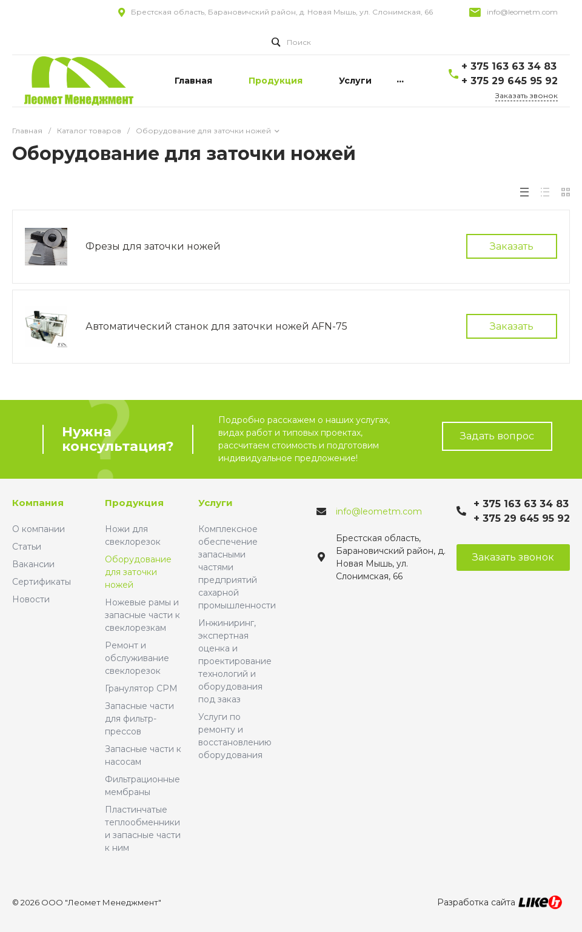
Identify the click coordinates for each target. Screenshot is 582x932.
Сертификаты (41, 581)
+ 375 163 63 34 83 (509, 66)
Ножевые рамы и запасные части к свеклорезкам (142, 615)
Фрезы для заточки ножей (153, 246)
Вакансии (33, 564)
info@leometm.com (522, 11)
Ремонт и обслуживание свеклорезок (137, 658)
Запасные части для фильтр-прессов (139, 719)
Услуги (215, 502)
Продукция (134, 502)
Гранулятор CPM (141, 688)
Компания (38, 502)
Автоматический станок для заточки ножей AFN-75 (216, 326)
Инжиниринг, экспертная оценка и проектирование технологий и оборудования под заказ (235, 661)
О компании (38, 529)
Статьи (26, 546)
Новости (31, 599)
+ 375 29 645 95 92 (509, 81)
